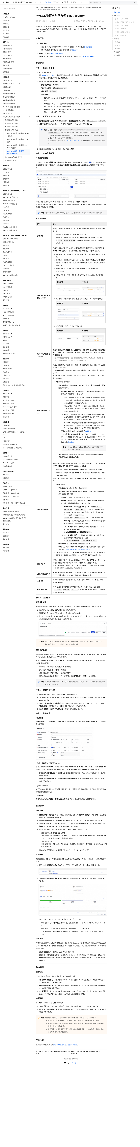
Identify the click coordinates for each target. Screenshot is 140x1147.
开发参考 (56, 9)
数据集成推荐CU (73, 148)
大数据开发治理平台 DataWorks (22, 9)
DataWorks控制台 (49, 82)
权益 (42, 3)
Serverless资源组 (56, 60)
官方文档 (6, 9)
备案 (115, 3)
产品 (28, 3)
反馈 (74, 1070)
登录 (133, 3)
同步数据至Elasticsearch (93, 14)
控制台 (120, 3)
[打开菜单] (3, 3)
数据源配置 (88, 54)
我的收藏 (101, 28)
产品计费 (65, 9)
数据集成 (64, 14)
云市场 (54, 3)
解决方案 (36, 3)
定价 (47, 3)
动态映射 (88, 438)
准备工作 (74, 57)
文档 (110, 3)
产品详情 (90, 28)
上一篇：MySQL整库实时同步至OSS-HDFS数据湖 (53, 1059)
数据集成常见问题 (59, 1052)
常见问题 (74, 9)
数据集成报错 (72, 1052)
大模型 (22, 3)
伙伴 (60, 3)
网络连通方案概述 (88, 63)
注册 (125, 3)
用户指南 (47, 9)
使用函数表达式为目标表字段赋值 (78, 556)
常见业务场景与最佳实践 (76, 14)
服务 (65, 3)
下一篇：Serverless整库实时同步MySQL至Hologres (85, 1059)
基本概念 (71, 449)
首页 (37, 14)
